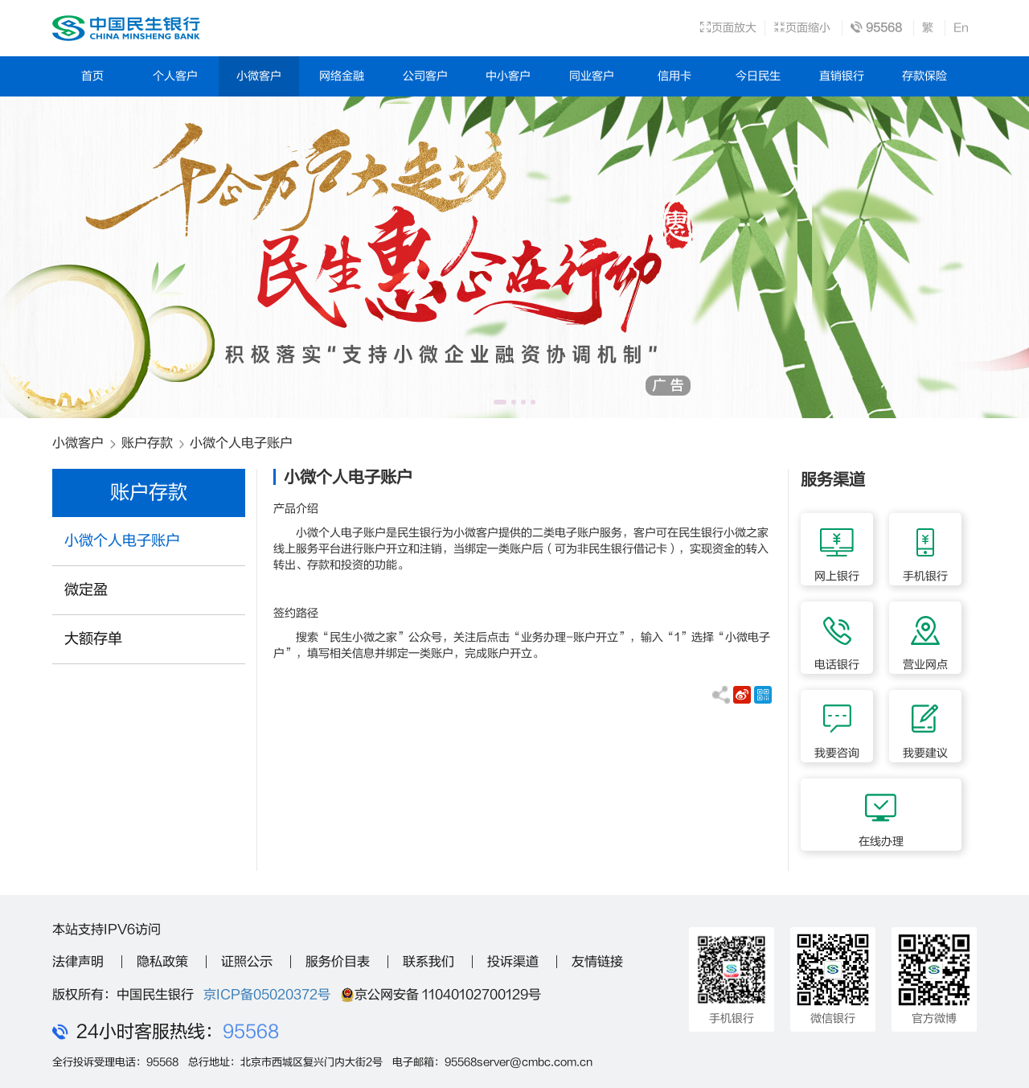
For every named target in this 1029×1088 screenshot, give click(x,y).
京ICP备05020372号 (266, 994)
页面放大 (727, 28)
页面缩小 (801, 28)
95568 (251, 1031)
